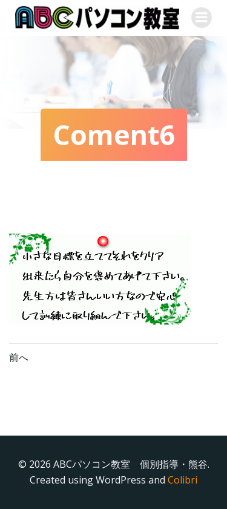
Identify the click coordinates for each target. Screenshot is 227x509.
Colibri (182, 480)
